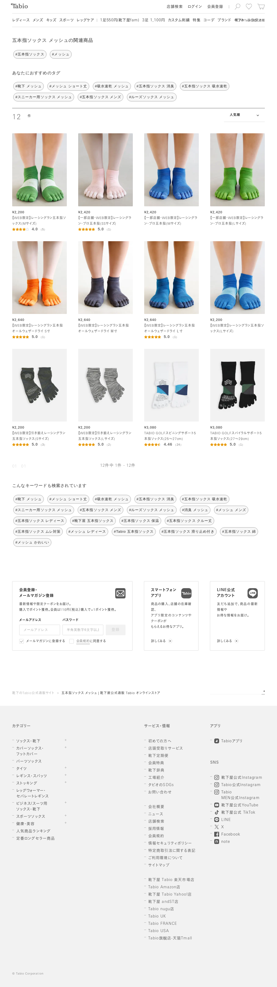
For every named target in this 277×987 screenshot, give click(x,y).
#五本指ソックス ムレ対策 (38, 531)
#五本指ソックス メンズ (100, 97)
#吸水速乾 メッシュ (112, 86)
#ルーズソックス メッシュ (151, 97)
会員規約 (83, 641)
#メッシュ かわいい (32, 542)
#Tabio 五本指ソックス (134, 531)
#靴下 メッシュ (28, 86)
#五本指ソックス (29, 54)
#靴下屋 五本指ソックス (93, 521)
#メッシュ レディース (87, 531)
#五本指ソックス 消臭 (155, 86)
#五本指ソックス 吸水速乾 (204, 86)
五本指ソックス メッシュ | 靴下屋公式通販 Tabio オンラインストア (110, 693)
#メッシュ (60, 54)
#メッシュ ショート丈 (68, 86)
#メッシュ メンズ (231, 510)
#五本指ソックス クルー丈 (189, 521)
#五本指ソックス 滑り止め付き (187, 531)
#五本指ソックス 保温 (140, 521)
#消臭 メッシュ (195, 510)
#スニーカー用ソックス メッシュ (43, 97)
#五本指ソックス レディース (39, 521)
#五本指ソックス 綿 (239, 531)
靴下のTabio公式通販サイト (33, 693)
